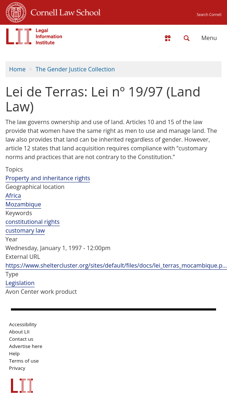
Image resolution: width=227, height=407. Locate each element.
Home (17, 69)
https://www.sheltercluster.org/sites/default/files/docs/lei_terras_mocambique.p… (116, 265)
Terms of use (24, 360)
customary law (25, 230)
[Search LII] (186, 38)
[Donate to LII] (167, 38)
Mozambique (23, 204)
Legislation (20, 283)
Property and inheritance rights (47, 178)
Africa (13, 195)
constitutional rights (32, 222)
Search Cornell (209, 14)
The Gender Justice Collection (75, 69)
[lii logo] (34, 36)
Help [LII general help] (14, 353)
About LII (19, 331)
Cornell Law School (63, 11)
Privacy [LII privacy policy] (17, 368)
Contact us (21, 339)
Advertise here (25, 346)
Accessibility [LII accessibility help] (22, 324)
